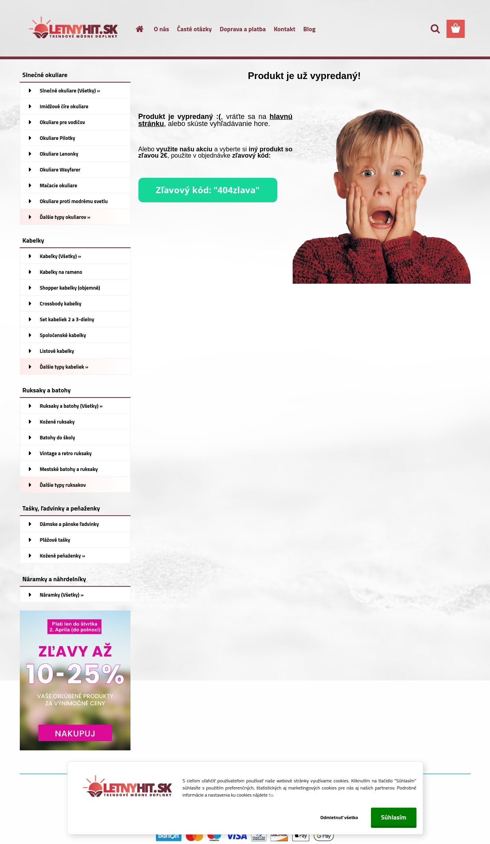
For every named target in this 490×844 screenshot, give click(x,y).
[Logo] (74, 29)
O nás (161, 29)
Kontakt (284, 29)
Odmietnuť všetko (339, 817)
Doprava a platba (243, 29)
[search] (435, 29)
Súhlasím (393, 817)
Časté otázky (194, 29)
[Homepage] (135, 29)
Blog (309, 29)
